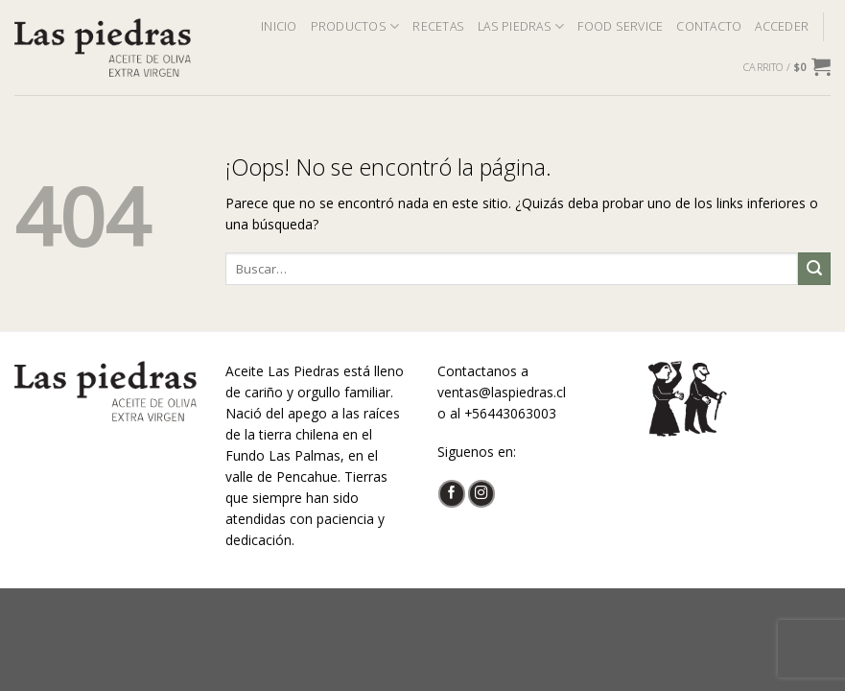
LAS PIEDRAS (521, 26)
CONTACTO (708, 26)
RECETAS (438, 26)
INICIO (279, 26)
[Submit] (814, 268)
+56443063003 (510, 413)
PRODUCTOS (355, 26)
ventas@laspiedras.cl (501, 392)
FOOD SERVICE (620, 26)
